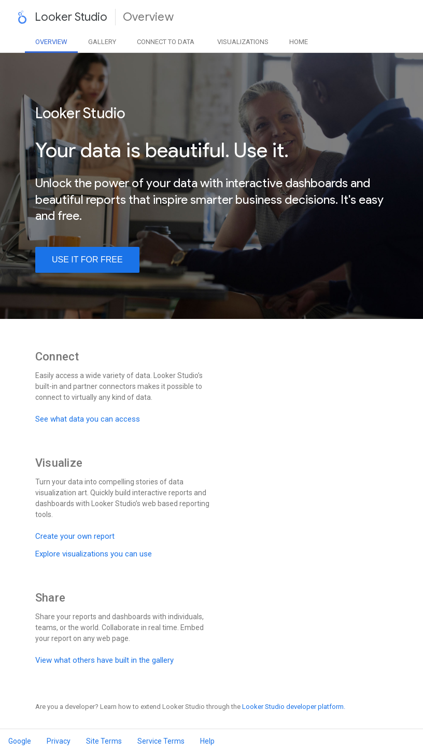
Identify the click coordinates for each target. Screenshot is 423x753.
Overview (51, 42)
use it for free (87, 259)
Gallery (102, 42)
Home (298, 42)
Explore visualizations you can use (93, 554)
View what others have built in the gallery (104, 660)
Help (207, 741)
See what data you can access (87, 419)
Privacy (58, 741)
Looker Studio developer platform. (293, 706)
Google (19, 741)
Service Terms (161, 741)
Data (165, 42)
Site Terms (104, 741)
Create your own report (75, 536)
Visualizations (243, 42)
